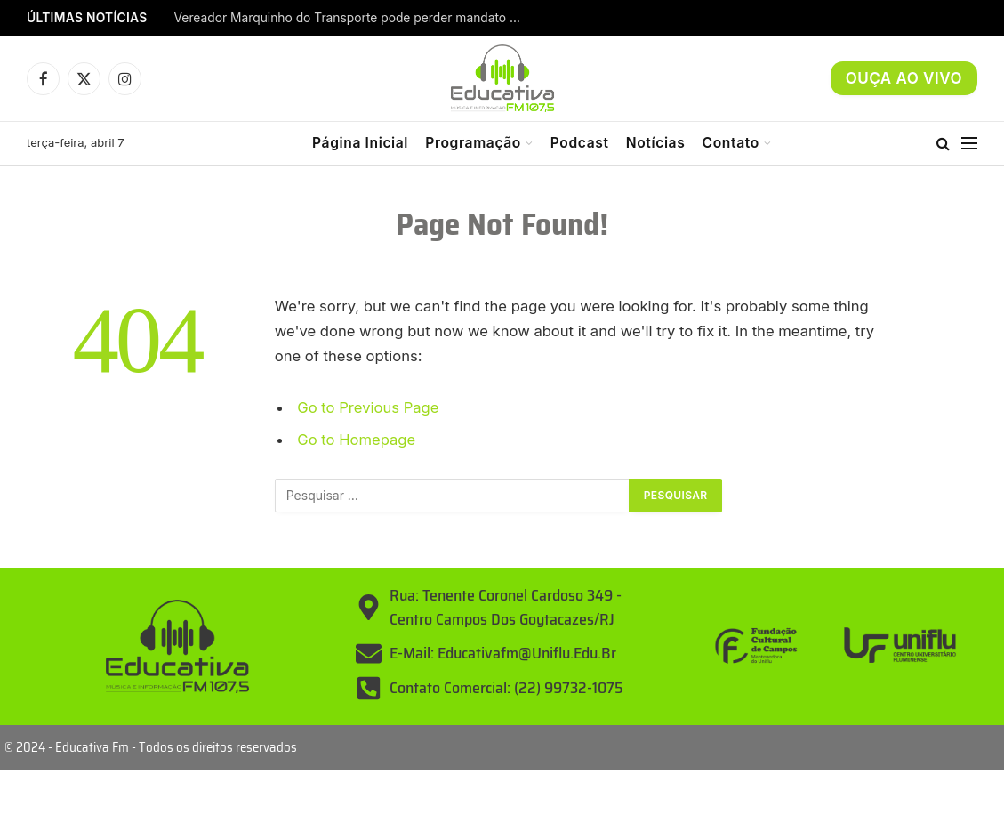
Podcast (579, 142)
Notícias (656, 142)
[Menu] (969, 144)
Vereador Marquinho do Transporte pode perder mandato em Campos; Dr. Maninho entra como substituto (352, 18)
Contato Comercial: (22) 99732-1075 (506, 687)
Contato (731, 142)
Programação (473, 142)
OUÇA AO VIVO (904, 78)
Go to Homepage (356, 439)
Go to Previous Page (367, 407)
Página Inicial (360, 142)
